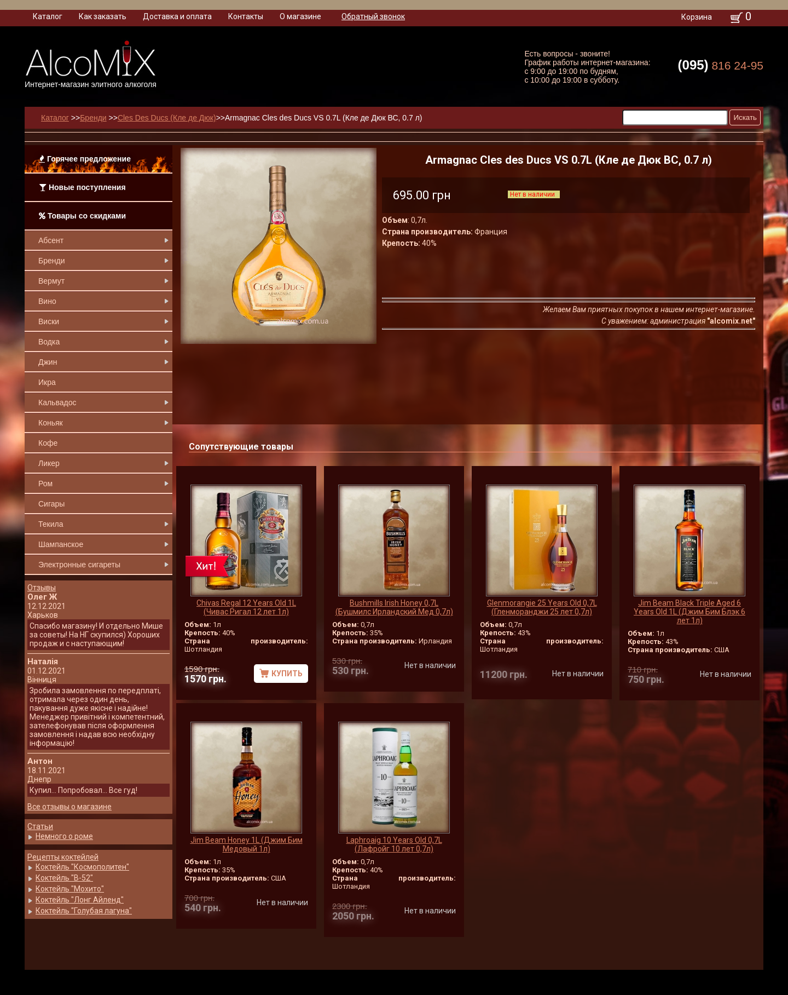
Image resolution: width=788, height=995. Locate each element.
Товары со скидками (82, 215)
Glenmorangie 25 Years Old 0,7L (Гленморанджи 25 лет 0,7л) (542, 607)
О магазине (300, 16)
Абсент (50, 240)
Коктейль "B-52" (64, 877)
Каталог (47, 16)
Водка (49, 341)
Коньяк (50, 422)
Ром (45, 483)
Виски (48, 321)
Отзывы (41, 587)
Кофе (47, 443)
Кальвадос (57, 402)
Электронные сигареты (79, 564)
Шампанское (60, 544)
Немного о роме (64, 836)
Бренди (51, 260)
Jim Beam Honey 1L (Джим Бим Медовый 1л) (246, 844)
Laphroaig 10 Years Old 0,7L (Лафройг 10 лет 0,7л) (394, 844)
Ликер (49, 463)
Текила (50, 524)
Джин (47, 362)
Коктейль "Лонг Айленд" (80, 899)
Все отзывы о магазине (69, 806)
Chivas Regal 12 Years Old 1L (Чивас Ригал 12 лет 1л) (246, 607)
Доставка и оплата (177, 16)
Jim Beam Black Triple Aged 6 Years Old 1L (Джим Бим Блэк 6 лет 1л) (689, 612)
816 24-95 (720, 64)
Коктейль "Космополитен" (82, 866)
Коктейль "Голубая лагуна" (84, 910)
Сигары (51, 503)
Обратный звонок (373, 16)
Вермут (51, 281)
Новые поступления (82, 187)
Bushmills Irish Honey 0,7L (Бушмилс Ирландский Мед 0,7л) (394, 607)
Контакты (245, 16)
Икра (47, 382)
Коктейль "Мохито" (70, 888)
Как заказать (102, 16)
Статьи (40, 826)
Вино (47, 301)
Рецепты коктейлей (63, 857)
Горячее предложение (85, 158)
